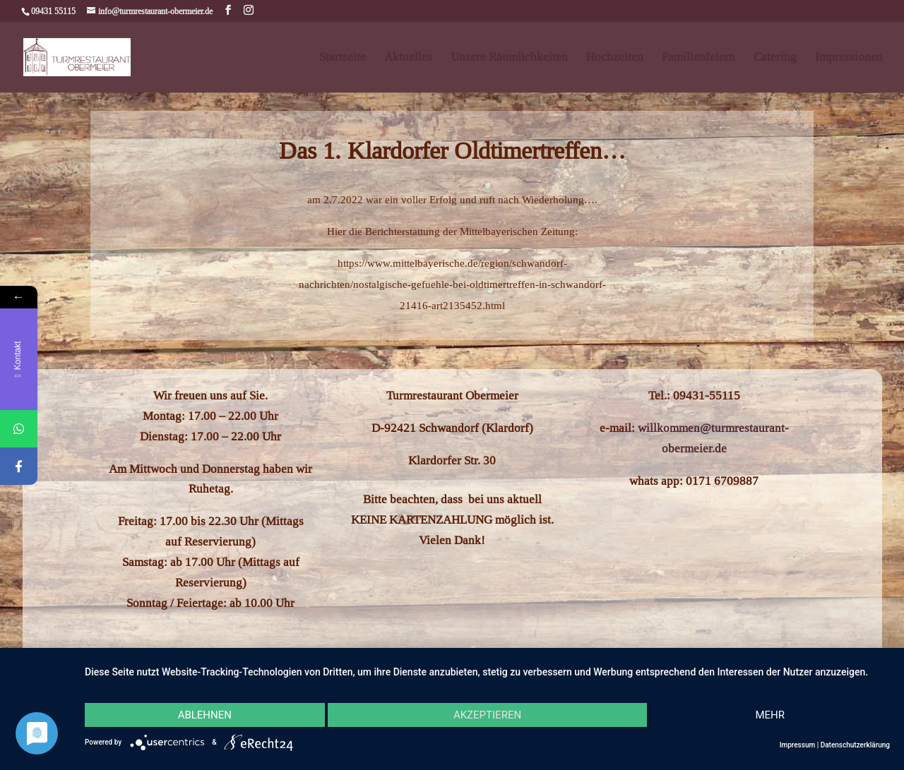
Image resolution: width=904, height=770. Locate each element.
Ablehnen (205, 715)
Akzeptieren (487, 715)
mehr (770, 715)
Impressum (798, 745)
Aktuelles (408, 58)
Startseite (342, 58)
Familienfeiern (698, 58)
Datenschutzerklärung (855, 745)
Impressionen (849, 58)
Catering (775, 58)
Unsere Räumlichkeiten (509, 58)
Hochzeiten (614, 58)
